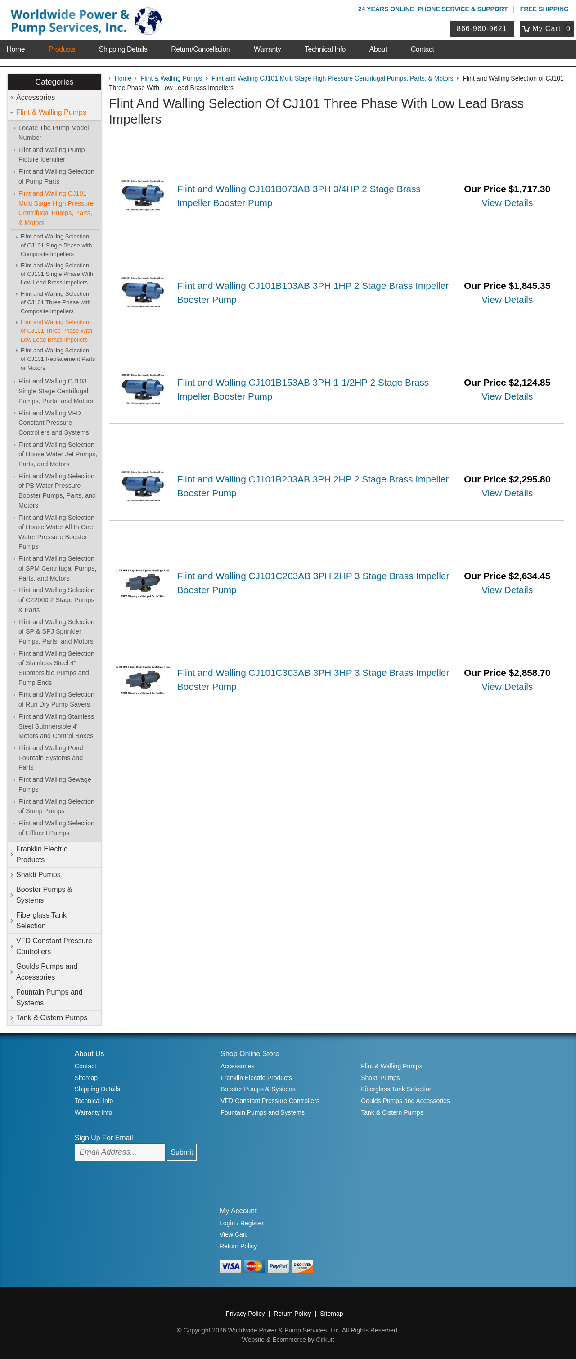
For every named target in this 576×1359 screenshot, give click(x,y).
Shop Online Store (249, 1054)
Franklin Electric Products (42, 854)
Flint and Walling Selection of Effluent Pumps (56, 828)
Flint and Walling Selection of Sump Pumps (56, 806)
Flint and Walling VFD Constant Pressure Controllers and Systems (53, 423)
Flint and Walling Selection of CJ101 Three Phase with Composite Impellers (56, 302)
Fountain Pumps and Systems (49, 997)
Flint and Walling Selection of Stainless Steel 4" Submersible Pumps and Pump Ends (56, 668)
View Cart (233, 1234)
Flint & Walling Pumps (51, 112)
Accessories (35, 97)
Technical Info (325, 49)
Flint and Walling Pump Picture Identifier (51, 154)
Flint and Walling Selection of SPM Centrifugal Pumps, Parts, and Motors (57, 568)
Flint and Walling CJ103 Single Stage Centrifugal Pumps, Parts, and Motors (55, 391)
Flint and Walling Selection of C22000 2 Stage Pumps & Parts (56, 599)
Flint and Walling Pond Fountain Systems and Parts (50, 757)
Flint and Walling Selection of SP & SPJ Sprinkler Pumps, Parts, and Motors (56, 631)
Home (15, 49)
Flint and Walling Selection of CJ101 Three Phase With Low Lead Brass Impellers (56, 331)
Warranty (267, 49)
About (378, 49)
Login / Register (242, 1223)
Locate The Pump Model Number (53, 132)
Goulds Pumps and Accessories (46, 972)
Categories (54, 81)
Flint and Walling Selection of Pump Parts (56, 176)
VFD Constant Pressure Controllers (54, 946)
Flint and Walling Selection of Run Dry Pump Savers (56, 699)
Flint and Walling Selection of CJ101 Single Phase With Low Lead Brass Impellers (57, 274)
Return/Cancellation (200, 49)
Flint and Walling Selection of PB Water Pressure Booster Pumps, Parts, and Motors (57, 490)
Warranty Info (93, 1112)
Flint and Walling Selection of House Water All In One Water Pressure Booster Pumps (56, 532)
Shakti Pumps (38, 874)
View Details (507, 203)
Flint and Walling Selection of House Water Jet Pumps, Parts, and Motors (57, 454)
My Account (238, 1211)
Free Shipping (544, 9)
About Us (89, 1054)
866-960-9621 (482, 28)
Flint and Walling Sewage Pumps (54, 784)
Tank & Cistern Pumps (51, 1018)
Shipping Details (123, 49)
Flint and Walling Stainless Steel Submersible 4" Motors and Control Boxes (56, 726)
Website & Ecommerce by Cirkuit (288, 1339)
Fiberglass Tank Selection (41, 920)
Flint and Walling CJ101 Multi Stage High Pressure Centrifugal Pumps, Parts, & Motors (56, 208)
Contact (422, 49)
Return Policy (238, 1246)
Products (62, 49)
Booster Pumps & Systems (44, 895)
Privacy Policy (245, 1313)
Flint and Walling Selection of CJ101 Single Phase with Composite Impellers (56, 245)
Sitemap (86, 1077)
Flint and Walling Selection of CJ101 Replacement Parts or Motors (58, 359)
